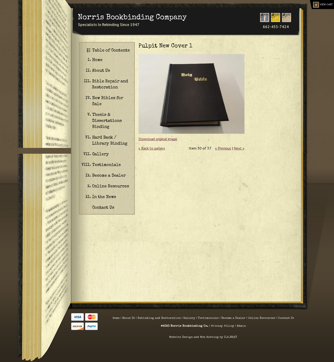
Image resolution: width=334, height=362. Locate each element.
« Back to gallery (151, 148)
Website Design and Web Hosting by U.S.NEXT (203, 337)
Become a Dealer (109, 176)
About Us (101, 71)
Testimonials (106, 165)
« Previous (223, 148)
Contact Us (103, 208)
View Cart (323, 5)
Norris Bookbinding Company (132, 18)
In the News (104, 197)
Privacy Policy (223, 326)
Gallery (100, 154)
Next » (239, 148)
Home (97, 60)
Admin (241, 326)
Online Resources (110, 186)
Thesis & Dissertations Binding (107, 121)
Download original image (157, 139)
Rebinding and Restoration (159, 318)
